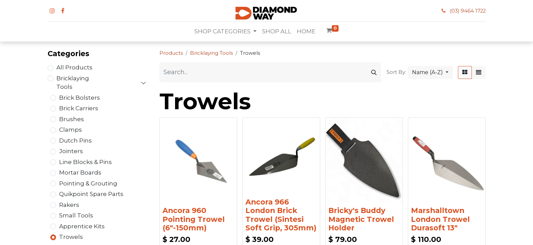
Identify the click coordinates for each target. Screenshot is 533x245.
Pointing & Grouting (88, 183)
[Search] (374, 72)
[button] (430, 72)
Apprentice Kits (82, 226)
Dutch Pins (75, 140)
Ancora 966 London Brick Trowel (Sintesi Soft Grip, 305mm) (280, 214)
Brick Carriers (78, 108)
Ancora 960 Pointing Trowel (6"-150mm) (193, 219)
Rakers (69, 204)
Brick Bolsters (79, 97)
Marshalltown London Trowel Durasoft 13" (440, 219)
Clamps (70, 129)
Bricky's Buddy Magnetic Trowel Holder (361, 219)
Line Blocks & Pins (85, 162)
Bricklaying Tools (72, 83)
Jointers (71, 151)
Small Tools (76, 215)
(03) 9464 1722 (468, 11)
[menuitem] (276, 31)
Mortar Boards (80, 172)
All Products (74, 67)
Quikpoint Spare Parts (91, 194)
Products (171, 53)
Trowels (71, 236)
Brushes (71, 119)
